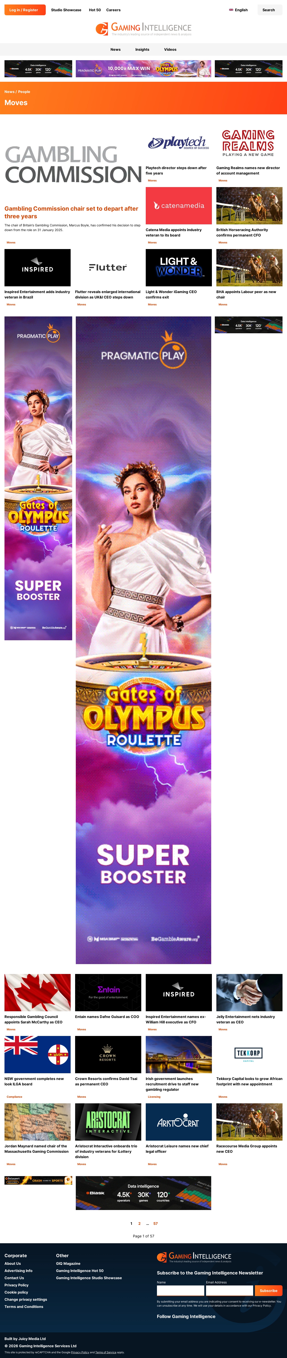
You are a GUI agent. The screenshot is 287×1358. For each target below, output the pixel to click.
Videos (170, 49)
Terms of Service (105, 1352)
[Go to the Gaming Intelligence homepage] (143, 29)
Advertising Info (18, 1270)
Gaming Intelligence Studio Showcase (89, 1278)
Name (161, 1282)
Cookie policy (16, 1292)
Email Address (216, 1282)
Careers (113, 10)
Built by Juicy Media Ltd (25, 1338)
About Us (12, 1263)
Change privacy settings (25, 1299)
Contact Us (14, 1278)
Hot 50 (95, 10)
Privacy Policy (16, 1285)
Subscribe (269, 1290)
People (24, 91)
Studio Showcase (66, 10)
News (9, 91)
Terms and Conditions (23, 1306)
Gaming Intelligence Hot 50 (80, 1270)
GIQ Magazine (68, 1263)
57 (155, 1223)
